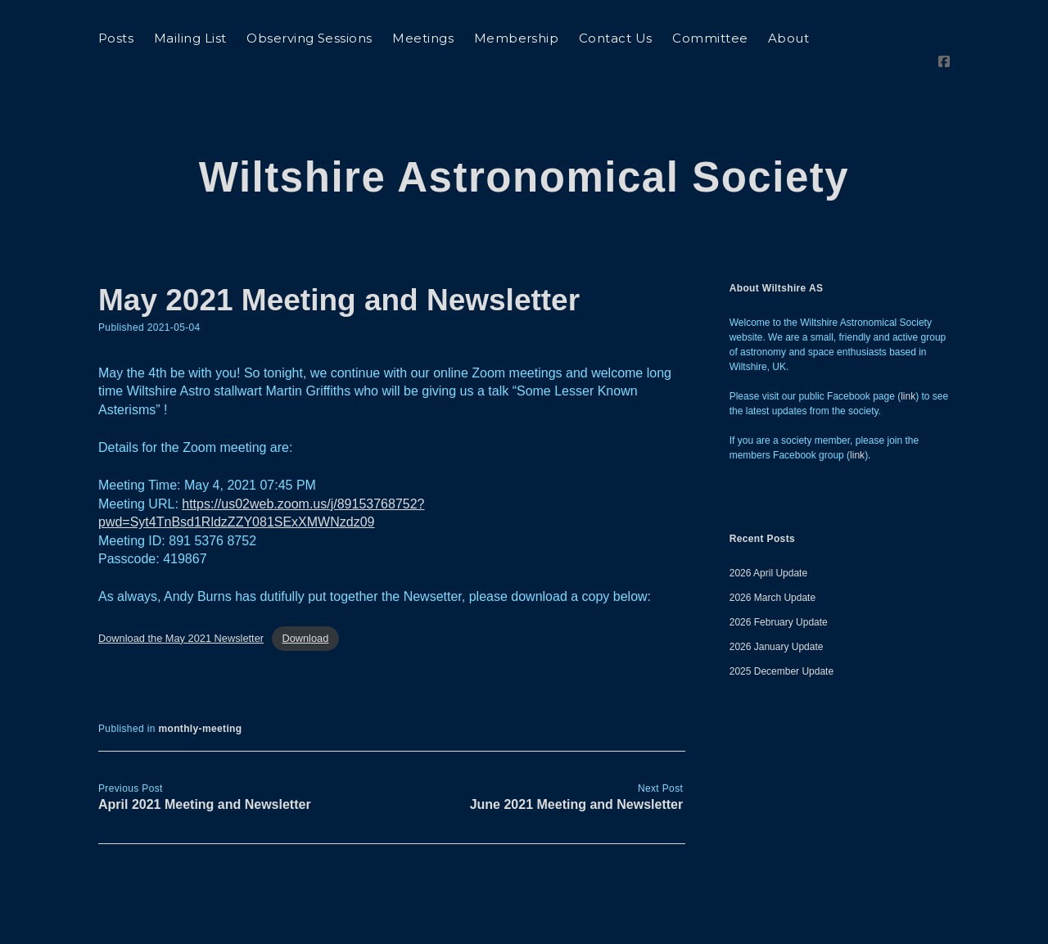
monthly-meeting (200, 682)
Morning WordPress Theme (472, 926)
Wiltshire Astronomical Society (524, 131)
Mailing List (190, 38)
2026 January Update (777, 600)
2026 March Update (772, 551)
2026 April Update (768, 526)
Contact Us (616, 38)
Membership (516, 38)
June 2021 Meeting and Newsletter (577, 758)
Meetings (423, 38)
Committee (710, 38)
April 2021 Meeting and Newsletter (204, 758)
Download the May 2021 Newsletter (181, 592)
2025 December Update (781, 624)
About (788, 38)
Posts (115, 38)
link (908, 349)
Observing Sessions (309, 38)
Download (305, 592)
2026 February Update (779, 575)
